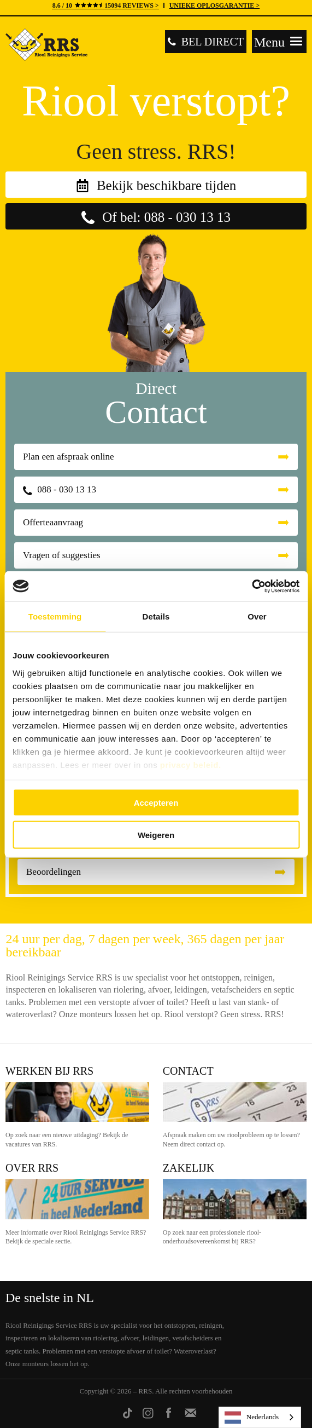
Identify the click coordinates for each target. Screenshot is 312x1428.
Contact (188, 1071)
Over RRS (31, 1168)
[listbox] (260, 1417)
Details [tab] (156, 616)
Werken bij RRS (49, 1071)
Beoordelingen (53, 872)
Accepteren (156, 802)
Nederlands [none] (252, 1417)
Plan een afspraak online (68, 456)
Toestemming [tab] (55, 616)
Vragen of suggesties (62, 555)
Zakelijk (188, 1168)
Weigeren (156, 834)
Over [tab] (257, 616)
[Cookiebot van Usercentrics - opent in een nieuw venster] (251, 586)
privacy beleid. (190, 764)
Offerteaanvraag (53, 522)
